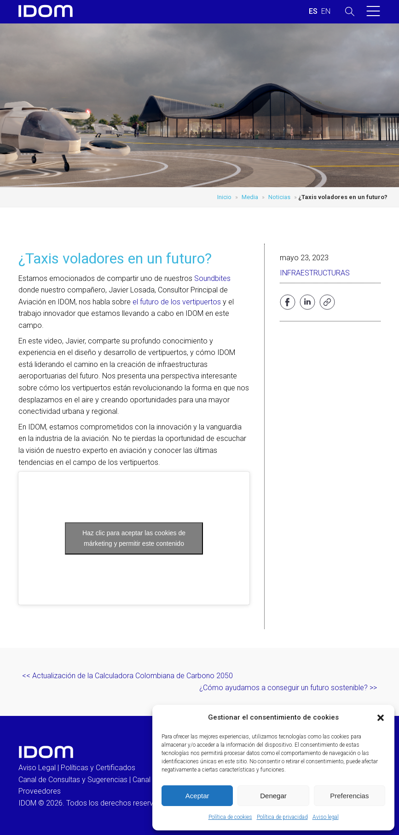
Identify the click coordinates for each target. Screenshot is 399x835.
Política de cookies (230, 817)
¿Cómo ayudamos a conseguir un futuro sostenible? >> (288, 687)
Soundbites (212, 278)
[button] (380, 717)
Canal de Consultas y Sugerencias (72, 779)
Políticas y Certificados (98, 767)
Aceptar (197, 796)
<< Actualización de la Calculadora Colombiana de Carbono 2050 (127, 675)
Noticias (279, 197)
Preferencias (349, 796)
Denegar (273, 796)
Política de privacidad (282, 817)
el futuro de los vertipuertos (177, 301)
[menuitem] (313, 11)
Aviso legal (325, 817)
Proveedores (39, 791)
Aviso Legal (37, 767)
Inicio (224, 197)
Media (250, 197)
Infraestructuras (315, 273)
